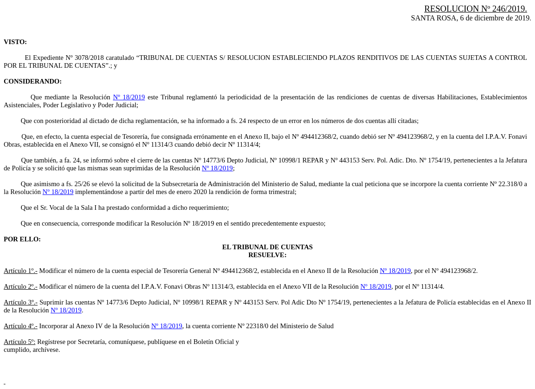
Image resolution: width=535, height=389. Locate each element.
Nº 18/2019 (129, 97)
